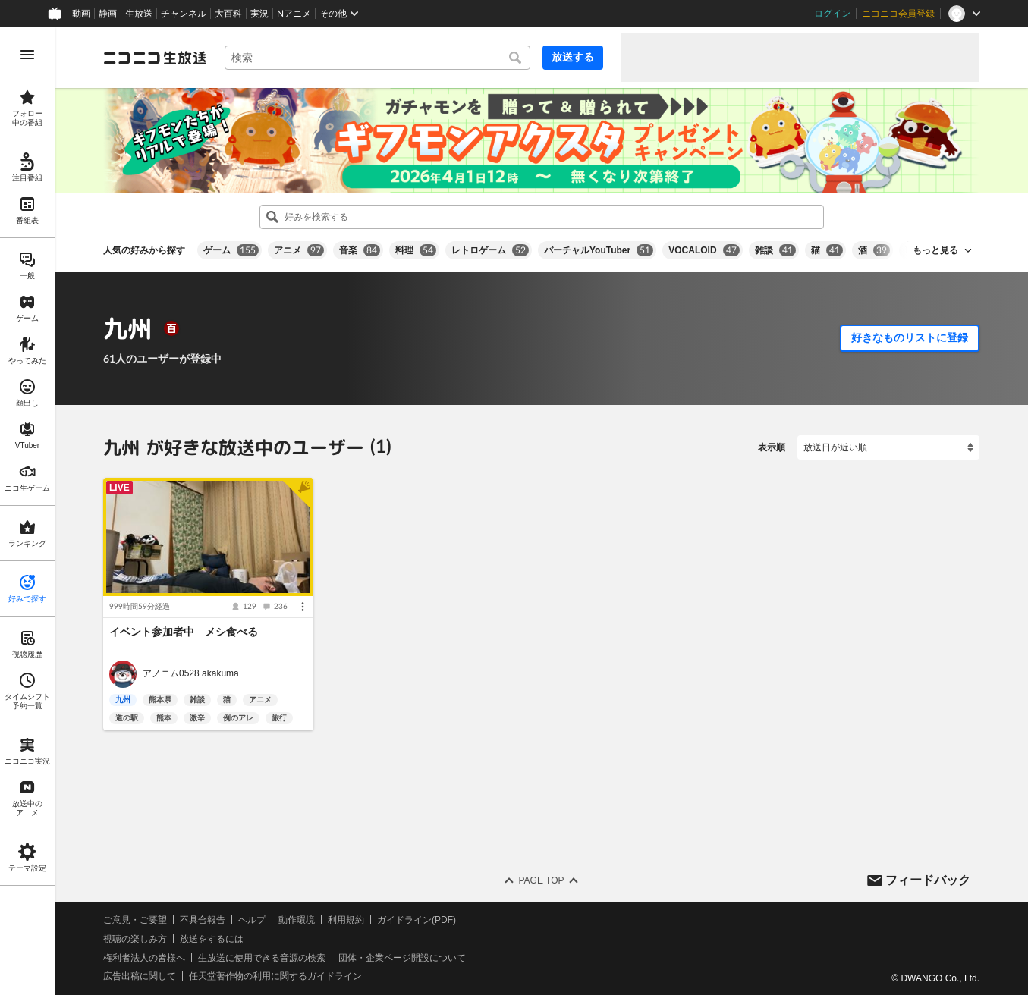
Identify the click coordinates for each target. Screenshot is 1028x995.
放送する (573, 57)
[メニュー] (303, 607)
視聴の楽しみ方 (135, 939)
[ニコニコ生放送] (154, 57)
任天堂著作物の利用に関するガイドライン (275, 976)
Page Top (541, 880)
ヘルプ (252, 919)
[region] (27, 511)
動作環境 (296, 919)
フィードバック (927, 880)
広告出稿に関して (139, 976)
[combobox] (377, 58)
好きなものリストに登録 (909, 337)
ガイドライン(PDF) (416, 919)
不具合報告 (202, 919)
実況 (259, 13)
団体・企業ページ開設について (402, 957)
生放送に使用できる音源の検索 (261, 957)
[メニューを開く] (27, 54)
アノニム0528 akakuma (191, 674)
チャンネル (183, 13)
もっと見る (935, 250)
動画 (81, 13)
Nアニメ (294, 13)
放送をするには (212, 938)
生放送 (138, 13)
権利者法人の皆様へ (144, 958)
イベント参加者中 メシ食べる (183, 632)
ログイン (832, 13)
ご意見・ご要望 (135, 920)
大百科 (228, 13)
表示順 (771, 447)
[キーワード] (377, 58)
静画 (108, 13)
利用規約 (346, 919)
